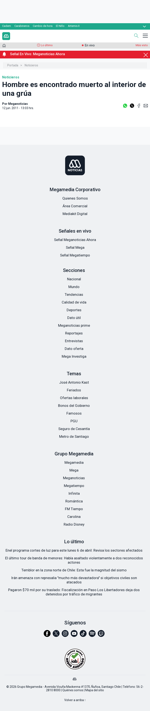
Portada (12, 65)
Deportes (74, 310)
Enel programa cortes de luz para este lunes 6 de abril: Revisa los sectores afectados (74, 550)
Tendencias (74, 294)
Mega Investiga (74, 356)
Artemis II (74, 25)
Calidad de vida (74, 302)
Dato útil (74, 318)
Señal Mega (75, 247)
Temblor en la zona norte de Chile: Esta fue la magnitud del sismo (74, 570)
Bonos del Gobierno (74, 405)
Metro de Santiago (74, 436)
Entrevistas (74, 341)
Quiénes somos (72, 690)
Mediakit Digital (75, 214)
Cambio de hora (42, 25)
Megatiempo (74, 486)
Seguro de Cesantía (74, 429)
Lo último (47, 45)
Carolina (74, 516)
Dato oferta (74, 348)
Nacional (74, 279)
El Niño (60, 25)
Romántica (74, 501)
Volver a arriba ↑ (75, 700)
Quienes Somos (75, 198)
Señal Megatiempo (75, 255)
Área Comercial (75, 206)
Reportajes (74, 333)
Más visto (142, 45)
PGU (74, 421)
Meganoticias (74, 478)
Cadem (6, 25)
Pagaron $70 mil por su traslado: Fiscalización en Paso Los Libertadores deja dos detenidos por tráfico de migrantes (74, 592)
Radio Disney (74, 524)
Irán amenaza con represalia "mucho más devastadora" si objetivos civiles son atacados (74, 580)
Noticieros (31, 65)
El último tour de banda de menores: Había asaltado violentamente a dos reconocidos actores (74, 560)
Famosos (74, 413)
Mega (73, 470)
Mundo (74, 287)
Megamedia (74, 462)
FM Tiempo (74, 509)
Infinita (74, 493)
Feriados (74, 390)
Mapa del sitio (94, 690)
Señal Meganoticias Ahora (75, 240)
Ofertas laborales (74, 398)
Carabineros (21, 25)
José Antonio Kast (74, 382)
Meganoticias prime (74, 325)
